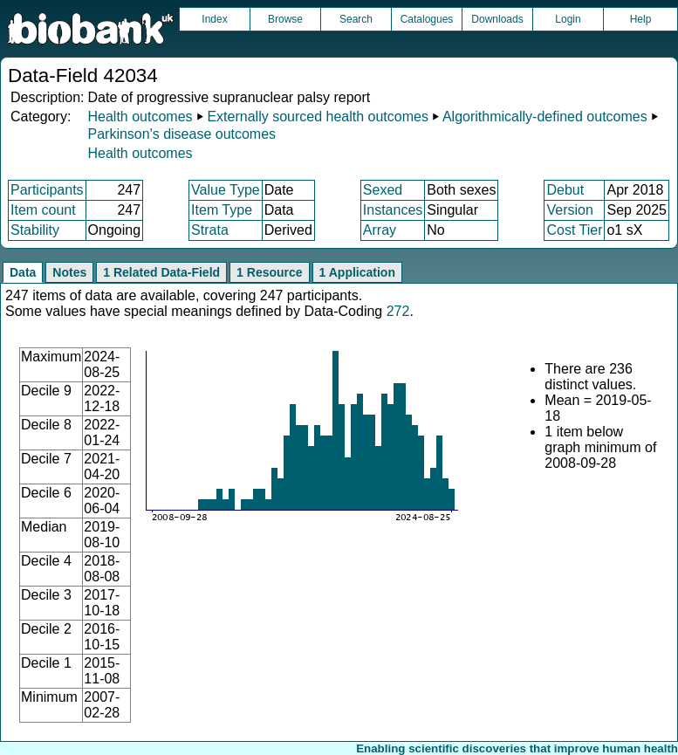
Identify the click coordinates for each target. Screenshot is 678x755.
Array (379, 230)
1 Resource (269, 272)
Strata (210, 230)
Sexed (382, 189)
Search (356, 19)
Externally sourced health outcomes (317, 116)
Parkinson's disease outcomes (181, 134)
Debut (565, 189)
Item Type (221, 209)
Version (569, 209)
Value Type (225, 189)
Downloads (497, 19)
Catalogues (427, 19)
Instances (392, 209)
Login (567, 19)
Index (214, 19)
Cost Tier (574, 230)
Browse (285, 19)
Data (23, 272)
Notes (69, 272)
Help (641, 19)
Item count (43, 209)
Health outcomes (139, 116)
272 (398, 311)
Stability (34, 230)
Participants (47, 189)
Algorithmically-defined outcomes (544, 116)
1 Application (357, 272)
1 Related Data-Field (161, 272)
